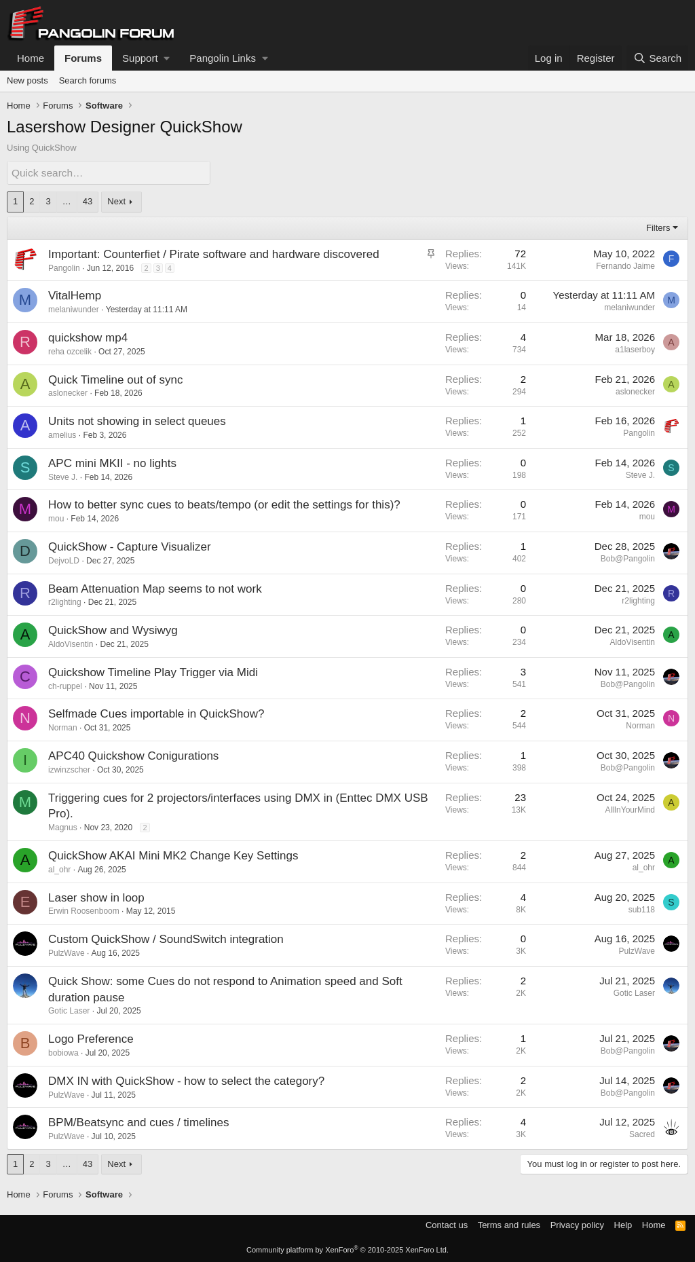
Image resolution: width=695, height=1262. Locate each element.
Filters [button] (658, 227)
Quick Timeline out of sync (115, 379)
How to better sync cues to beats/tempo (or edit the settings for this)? (224, 504)
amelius (62, 434)
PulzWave (66, 952)
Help (623, 1224)
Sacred (642, 1134)
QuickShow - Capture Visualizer (129, 546)
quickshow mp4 (88, 337)
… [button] (66, 201)
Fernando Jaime (625, 265)
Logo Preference (91, 1039)
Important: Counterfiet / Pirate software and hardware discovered (213, 253)
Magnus (62, 827)
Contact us (447, 1224)
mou (56, 518)
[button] (145, 58)
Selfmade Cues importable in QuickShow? (156, 713)
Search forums (88, 80)
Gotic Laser (69, 1011)
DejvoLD (63, 560)
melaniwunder (73, 309)
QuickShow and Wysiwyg (113, 630)
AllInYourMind (630, 809)
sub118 (641, 909)
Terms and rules (509, 1224)
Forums (83, 58)
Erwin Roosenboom (83, 911)
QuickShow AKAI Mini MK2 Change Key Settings (173, 855)
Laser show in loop (96, 897)
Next (116, 201)
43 (87, 201)
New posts (27, 80)
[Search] (657, 58)
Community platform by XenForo (347, 1250)
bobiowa (63, 1052)
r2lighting (64, 602)
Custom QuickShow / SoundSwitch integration (166, 939)
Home (30, 58)
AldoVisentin (71, 643)
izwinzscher (69, 769)
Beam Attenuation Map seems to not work (155, 588)
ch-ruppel (65, 685)
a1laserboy (635, 349)
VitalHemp (74, 295)
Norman (62, 727)
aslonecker (68, 393)
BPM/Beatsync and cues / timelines (138, 1122)
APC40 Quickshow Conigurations (133, 755)
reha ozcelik (70, 351)
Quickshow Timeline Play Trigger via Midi (153, 671)
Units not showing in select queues (137, 421)
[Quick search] (108, 173)
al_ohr (59, 869)
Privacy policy (577, 1224)
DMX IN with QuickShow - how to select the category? (186, 1080)
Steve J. (62, 476)
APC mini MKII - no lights (112, 462)
